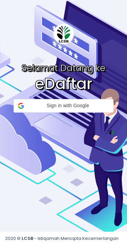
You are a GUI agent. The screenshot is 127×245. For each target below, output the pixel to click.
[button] (63, 106)
